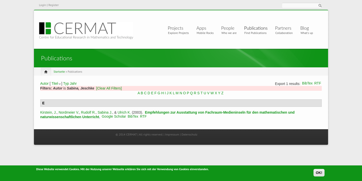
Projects (176, 27)
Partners (283, 27)
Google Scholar (114, 116)
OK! (319, 174)
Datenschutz (189, 134)
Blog (304, 27)
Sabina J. (105, 112)
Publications (255, 27)
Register (53, 5)
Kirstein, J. (48, 112)
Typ (66, 83)
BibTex (307, 83)
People (228, 27)
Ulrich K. (124, 112)
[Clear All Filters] (109, 88)
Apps (203, 27)
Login (42, 5)
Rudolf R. (88, 112)
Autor (44, 83)
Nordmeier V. (69, 112)
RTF (317, 83)
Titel (55, 83)
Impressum (172, 134)
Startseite (59, 71)
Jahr (73, 83)
